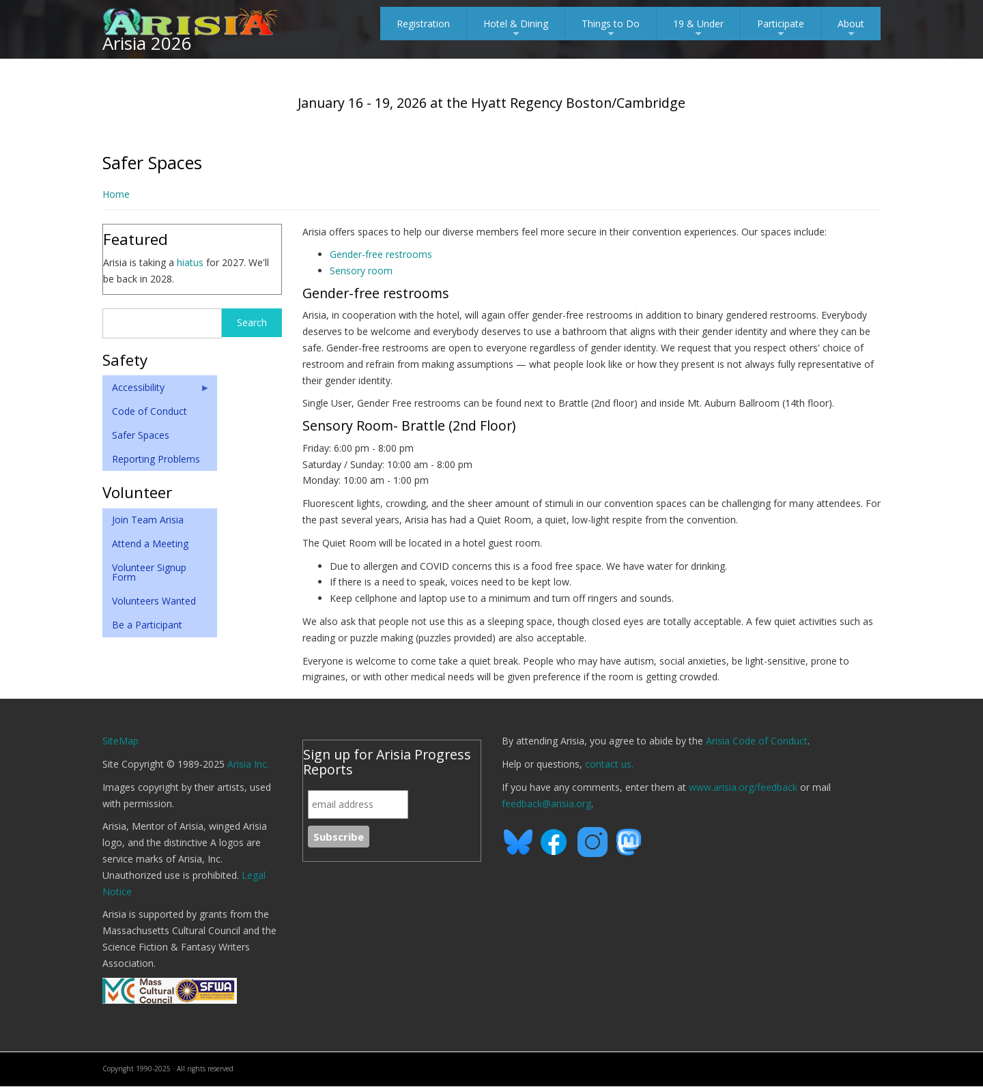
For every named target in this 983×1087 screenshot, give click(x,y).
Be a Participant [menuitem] (147, 624)
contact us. (609, 763)
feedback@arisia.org (546, 803)
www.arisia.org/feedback (743, 787)
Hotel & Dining (515, 28)
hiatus (190, 262)
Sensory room (361, 270)
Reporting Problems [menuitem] (156, 458)
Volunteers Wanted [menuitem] (154, 600)
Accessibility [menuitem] (156, 390)
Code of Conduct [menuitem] (149, 411)
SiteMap (120, 740)
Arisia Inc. (248, 763)
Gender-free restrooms (381, 254)
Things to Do (611, 28)
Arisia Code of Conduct (757, 740)
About (851, 28)
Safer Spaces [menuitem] (140, 435)
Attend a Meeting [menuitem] (150, 543)
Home (116, 194)
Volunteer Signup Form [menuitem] (149, 572)
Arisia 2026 (147, 43)
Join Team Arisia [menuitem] (148, 519)
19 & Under (698, 28)
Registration (423, 23)
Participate (780, 28)
